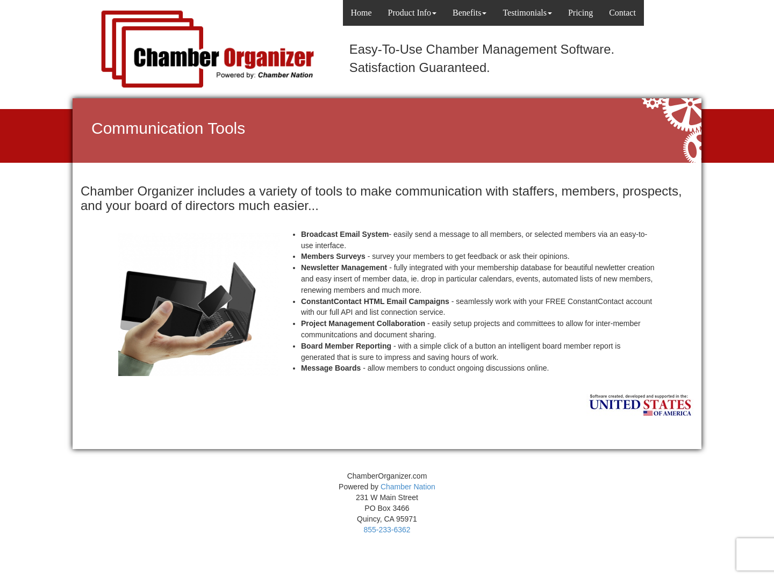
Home (361, 12)
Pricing (580, 12)
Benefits (469, 12)
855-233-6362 (386, 529)
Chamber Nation (408, 486)
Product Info (412, 12)
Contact (622, 12)
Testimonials (527, 12)
